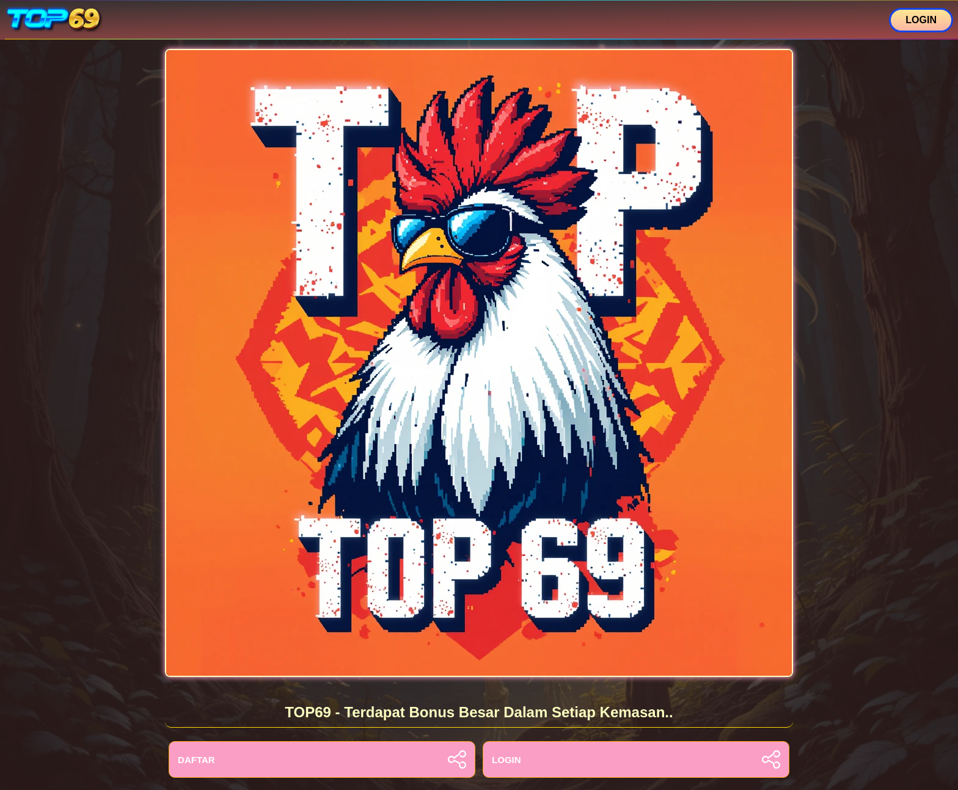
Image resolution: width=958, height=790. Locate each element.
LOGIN (921, 20)
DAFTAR (322, 759)
